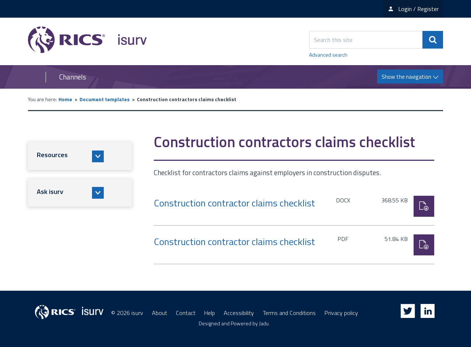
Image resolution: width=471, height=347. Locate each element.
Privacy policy (341, 312)
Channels (72, 77)
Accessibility (239, 312)
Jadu (264, 323)
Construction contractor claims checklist (234, 203)
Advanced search (328, 55)
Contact (185, 312)
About (159, 312)
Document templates (104, 99)
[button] (80, 156)
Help (209, 312)
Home (65, 99)
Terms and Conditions (289, 312)
